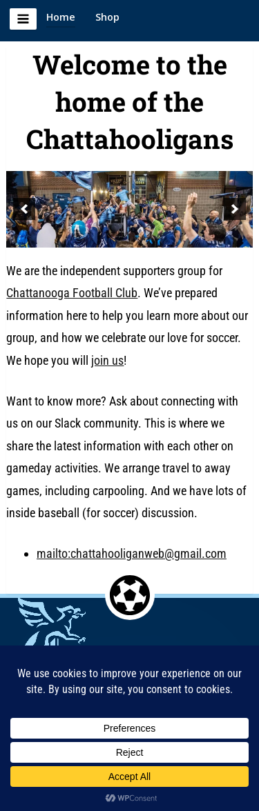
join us (107, 360)
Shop (107, 16)
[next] (235, 209)
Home (60, 16)
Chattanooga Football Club (71, 293)
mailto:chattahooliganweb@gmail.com (132, 553)
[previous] (24, 209)
